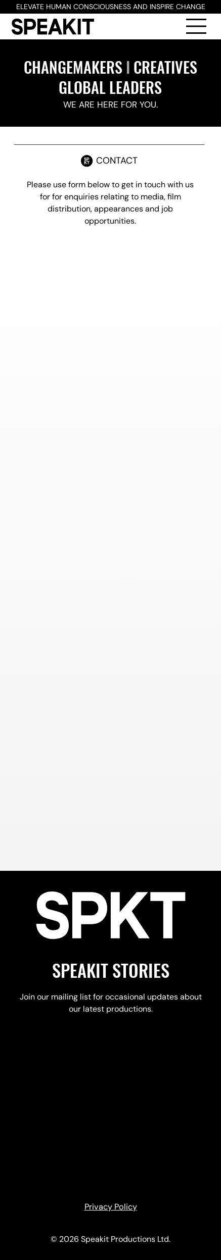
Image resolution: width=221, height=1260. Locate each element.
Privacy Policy (110, 1206)
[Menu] (196, 26)
